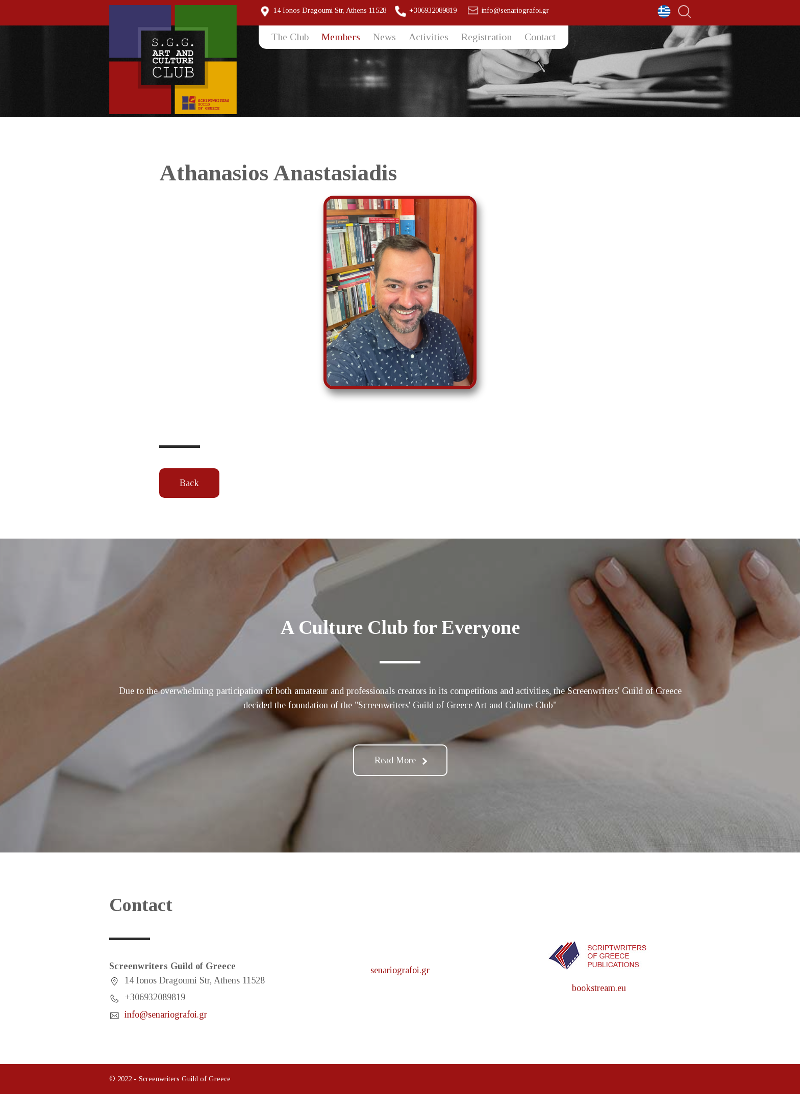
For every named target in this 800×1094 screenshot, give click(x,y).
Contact (540, 36)
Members (340, 36)
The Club (290, 36)
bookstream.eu (599, 988)
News (384, 36)
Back (189, 483)
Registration (486, 36)
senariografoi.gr (400, 970)
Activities (428, 36)
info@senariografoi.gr (515, 10)
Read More (400, 760)
